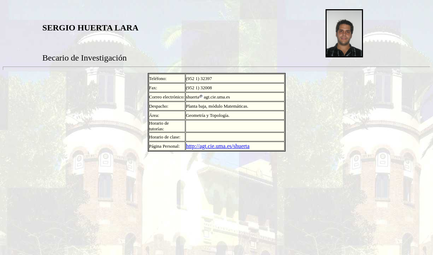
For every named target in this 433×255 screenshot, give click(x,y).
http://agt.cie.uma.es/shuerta (218, 146)
